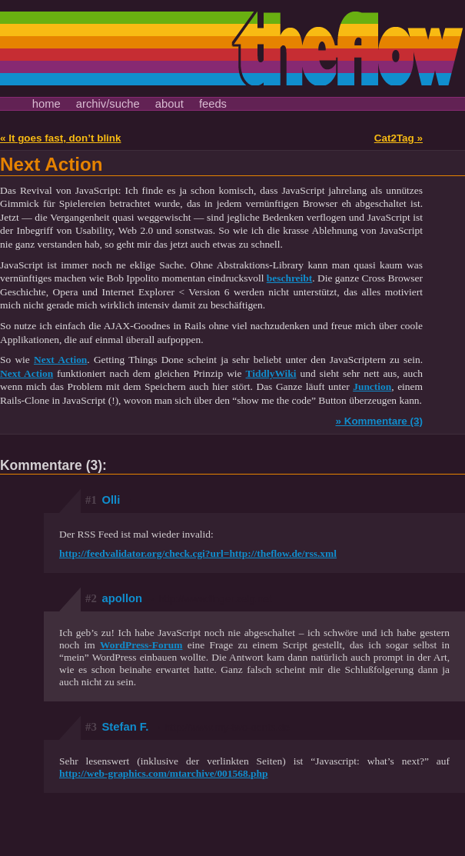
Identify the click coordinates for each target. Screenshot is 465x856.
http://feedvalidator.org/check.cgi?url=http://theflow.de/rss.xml (198, 553)
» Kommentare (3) (379, 421)
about (169, 104)
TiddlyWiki (271, 373)
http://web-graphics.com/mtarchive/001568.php (163, 773)
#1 (91, 500)
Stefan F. (196, 727)
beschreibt (289, 278)
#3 (91, 727)
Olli (118, 500)
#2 (91, 598)
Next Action (51, 164)
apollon (187, 598)
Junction (372, 386)
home (46, 104)
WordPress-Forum (141, 645)
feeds (213, 104)
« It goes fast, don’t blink (60, 138)
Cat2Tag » (398, 138)
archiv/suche (108, 104)
